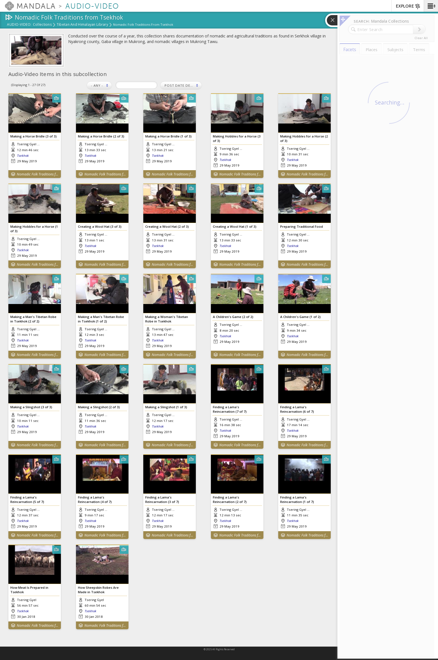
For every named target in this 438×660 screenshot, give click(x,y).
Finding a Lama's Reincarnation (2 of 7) (230, 499)
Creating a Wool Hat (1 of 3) (234, 226)
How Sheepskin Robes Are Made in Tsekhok (98, 589)
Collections (42, 25)
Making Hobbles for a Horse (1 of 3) (34, 228)
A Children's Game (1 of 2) (300, 317)
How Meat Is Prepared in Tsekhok (29, 589)
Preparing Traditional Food (301, 226)
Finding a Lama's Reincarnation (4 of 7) (95, 499)
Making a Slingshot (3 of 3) (31, 407)
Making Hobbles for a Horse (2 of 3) (304, 138)
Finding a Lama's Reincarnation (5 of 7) (27, 499)
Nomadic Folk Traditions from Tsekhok (37, 174)
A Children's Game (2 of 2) (233, 317)
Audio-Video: (19, 25)
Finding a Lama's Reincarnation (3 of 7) (162, 499)
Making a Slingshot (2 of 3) (99, 407)
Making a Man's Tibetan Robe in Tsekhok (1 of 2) (101, 319)
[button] (431, 6)
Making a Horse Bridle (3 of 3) (33, 136)
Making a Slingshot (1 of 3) (166, 407)
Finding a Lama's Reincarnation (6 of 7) (297, 409)
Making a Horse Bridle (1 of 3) (168, 136)
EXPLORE (408, 6)
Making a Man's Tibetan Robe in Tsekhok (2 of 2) (33, 319)
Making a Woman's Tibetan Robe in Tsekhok (166, 319)
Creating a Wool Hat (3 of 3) (100, 226)
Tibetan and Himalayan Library (82, 25)
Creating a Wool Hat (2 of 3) (167, 226)
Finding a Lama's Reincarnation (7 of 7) (230, 409)
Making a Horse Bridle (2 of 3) (101, 136)
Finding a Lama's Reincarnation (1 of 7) (297, 499)
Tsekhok (23, 155)
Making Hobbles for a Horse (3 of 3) (237, 138)
